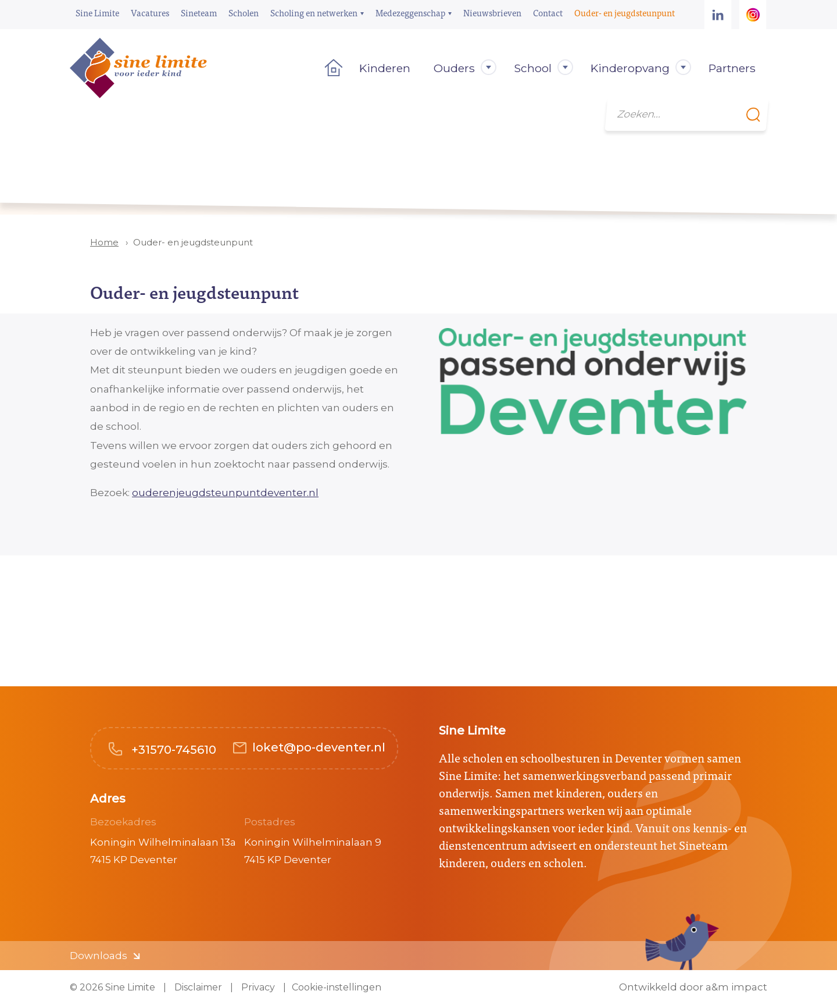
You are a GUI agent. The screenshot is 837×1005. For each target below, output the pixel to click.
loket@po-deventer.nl (318, 747)
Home (330, 68)
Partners (732, 68)
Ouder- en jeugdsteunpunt (624, 12)
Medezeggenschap (410, 12)
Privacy (257, 987)
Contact (548, 12)
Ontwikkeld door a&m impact (693, 987)
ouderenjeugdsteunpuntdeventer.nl (225, 492)
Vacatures (150, 12)
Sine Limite (97, 12)
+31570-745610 (172, 750)
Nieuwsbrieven (492, 12)
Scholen (243, 12)
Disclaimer (197, 987)
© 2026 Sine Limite (112, 987)
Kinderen (384, 68)
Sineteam (199, 12)
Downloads (98, 955)
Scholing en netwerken (313, 12)
